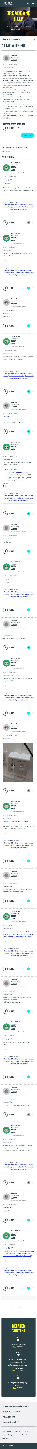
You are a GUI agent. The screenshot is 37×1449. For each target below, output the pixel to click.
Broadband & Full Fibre (15, 1406)
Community (22, 3)
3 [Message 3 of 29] (8, 313)
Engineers (13, 124)
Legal (26, 1431)
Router (19, 124)
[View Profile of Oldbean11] (15, 56)
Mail (16, 1411)
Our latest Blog (9, 204)
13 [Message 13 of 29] (8, 886)
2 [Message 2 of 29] (8, 250)
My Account (9, 1416)
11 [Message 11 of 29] (8, 738)
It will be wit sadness (17, 1344)
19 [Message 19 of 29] (8, 1208)
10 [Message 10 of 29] (8, 675)
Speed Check (9, 1421)
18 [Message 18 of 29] (8, 1142)
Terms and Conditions (22, 1435)
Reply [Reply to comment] (28, 222)
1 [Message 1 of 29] (8, 180)
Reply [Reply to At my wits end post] (25, 135)
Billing (14, 1347)
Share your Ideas (21, 204)
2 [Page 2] (20, 1308)
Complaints (18, 1431)
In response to (17, 172)
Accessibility (6, 1431)
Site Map (5, 1438)
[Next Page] (25, 1308)
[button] (28, 3)
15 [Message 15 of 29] (8, 994)
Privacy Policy (7, 1435)
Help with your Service (16, 207)
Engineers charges (22, 472)
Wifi (24, 124)
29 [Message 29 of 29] (9, 68)
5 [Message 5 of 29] (8, 416)
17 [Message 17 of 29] (8, 1102)
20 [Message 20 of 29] (9, 1248)
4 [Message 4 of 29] (8, 353)
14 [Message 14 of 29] (8, 928)
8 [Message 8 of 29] (8, 579)
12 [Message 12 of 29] (8, 818)
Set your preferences (20, 209)
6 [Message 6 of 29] (8, 459)
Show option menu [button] (34, 39)
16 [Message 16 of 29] (8, 1039)
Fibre (14, 1370)
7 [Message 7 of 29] (8, 539)
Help (5, 1411)
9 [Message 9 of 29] (8, 635)
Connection (6, 124)
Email (14, 1388)
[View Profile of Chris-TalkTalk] (17, 163)
